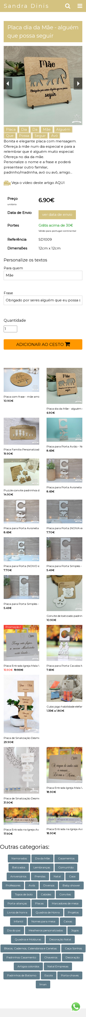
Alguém (63, 129)
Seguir (40, 135)
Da (34, 129)
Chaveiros (50, 957)
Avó (54, 135)
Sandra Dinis (26, 6)
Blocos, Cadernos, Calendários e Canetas (30, 948)
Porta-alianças (17, 903)
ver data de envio (57, 214)
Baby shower (71, 885)
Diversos (48, 885)
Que (10, 135)
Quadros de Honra (48, 912)
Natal (57, 876)
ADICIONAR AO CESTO (43, 344)
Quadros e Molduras (28, 939)
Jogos (75, 930)
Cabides (46, 894)
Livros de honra (17, 912)
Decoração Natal (60, 939)
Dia (24, 129)
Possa (24, 135)
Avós (32, 885)
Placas (39, 903)
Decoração (73, 957)
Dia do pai (13, 930)
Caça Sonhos (73, 948)
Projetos (73, 912)
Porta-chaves (70, 975)
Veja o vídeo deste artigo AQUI (34, 182)
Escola (48, 975)
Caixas (68, 921)
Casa (72, 876)
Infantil (18, 921)
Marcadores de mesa (65, 903)
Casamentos (66, 858)
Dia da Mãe (42, 858)
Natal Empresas (57, 966)
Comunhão (66, 867)
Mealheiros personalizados (46, 930)
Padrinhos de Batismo (21, 975)
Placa (11, 129)
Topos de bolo (24, 894)
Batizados (18, 867)
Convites (65, 894)
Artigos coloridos (28, 966)
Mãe (47, 129)
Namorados (19, 858)
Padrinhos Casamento (21, 957)
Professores (13, 885)
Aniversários (18, 876)
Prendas (40, 876)
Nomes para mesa (43, 921)
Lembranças (41, 867)
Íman (43, 984)
